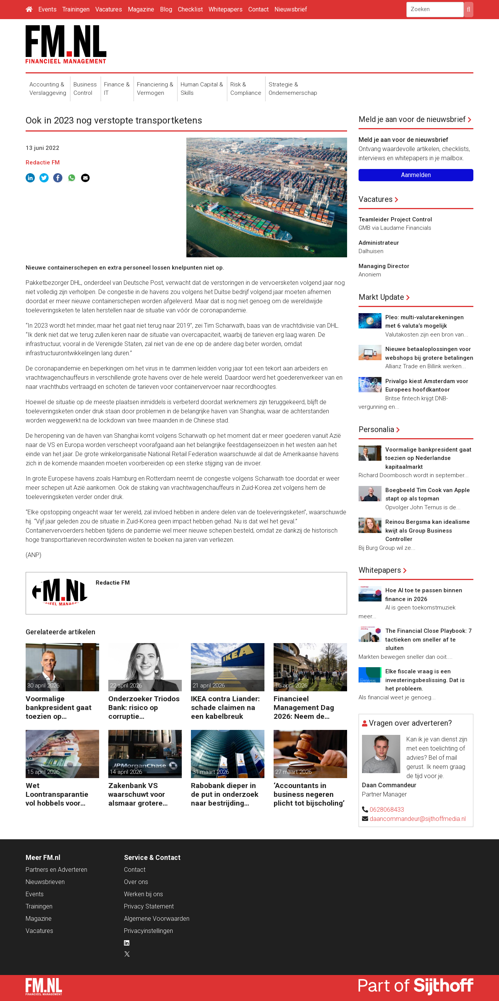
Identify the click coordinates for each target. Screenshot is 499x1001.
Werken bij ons (143, 894)
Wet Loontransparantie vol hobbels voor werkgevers (57, 794)
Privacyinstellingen (148, 930)
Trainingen (76, 9)
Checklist (190, 9)
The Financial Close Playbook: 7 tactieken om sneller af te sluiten (428, 639)
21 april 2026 (208, 685)
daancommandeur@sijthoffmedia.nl (418, 818)
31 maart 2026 (210, 772)
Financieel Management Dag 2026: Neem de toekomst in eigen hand (304, 707)
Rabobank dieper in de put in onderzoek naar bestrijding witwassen (224, 794)
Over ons (136, 882)
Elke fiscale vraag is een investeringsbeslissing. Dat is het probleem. (425, 680)
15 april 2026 (43, 772)
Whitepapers (226, 9)
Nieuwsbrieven (45, 882)
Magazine (141, 9)
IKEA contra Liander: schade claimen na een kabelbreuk (225, 707)
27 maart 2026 (293, 772)
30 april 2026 (43, 685)
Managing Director (384, 266)
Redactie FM (43, 162)
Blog (166, 9)
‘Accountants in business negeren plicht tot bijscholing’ (309, 794)
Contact (258, 9)
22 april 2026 (126, 685)
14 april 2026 (126, 772)
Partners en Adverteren (56, 869)
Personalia (376, 429)
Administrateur (379, 242)
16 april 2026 (291, 685)
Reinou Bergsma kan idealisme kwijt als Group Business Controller (427, 530)
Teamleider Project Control (395, 219)
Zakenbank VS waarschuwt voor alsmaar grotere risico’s (136, 794)
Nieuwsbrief (290, 9)
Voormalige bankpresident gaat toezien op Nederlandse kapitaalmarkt (58, 707)
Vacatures (108, 9)
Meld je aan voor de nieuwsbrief (412, 119)
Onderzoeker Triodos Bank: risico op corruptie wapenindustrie (143, 707)
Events (47, 9)
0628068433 (387, 809)
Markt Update (381, 297)
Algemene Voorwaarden (156, 918)
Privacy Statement (149, 906)
